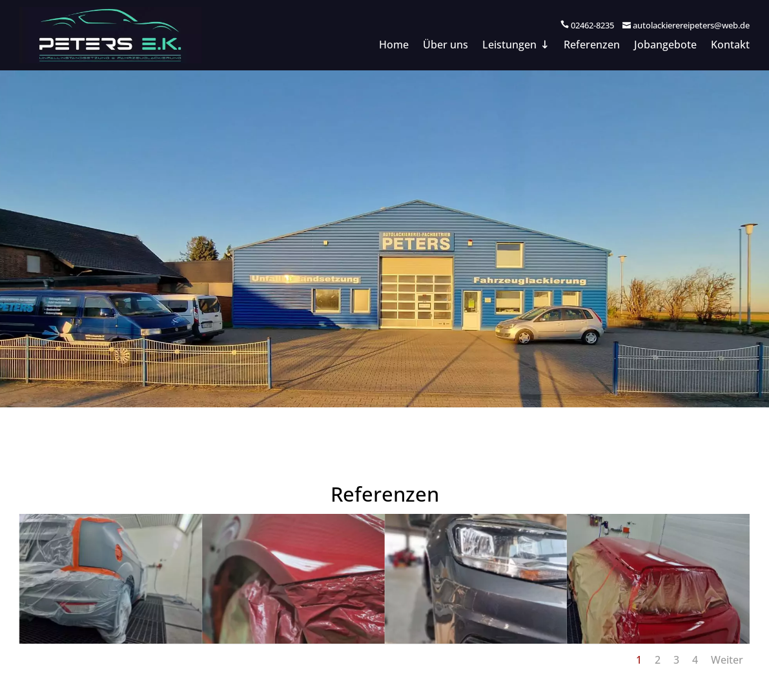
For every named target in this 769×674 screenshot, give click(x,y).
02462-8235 (592, 25)
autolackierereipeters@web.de (691, 25)
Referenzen (592, 46)
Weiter (727, 660)
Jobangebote (665, 46)
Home (394, 46)
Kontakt (730, 46)
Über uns (445, 46)
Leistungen (509, 46)
